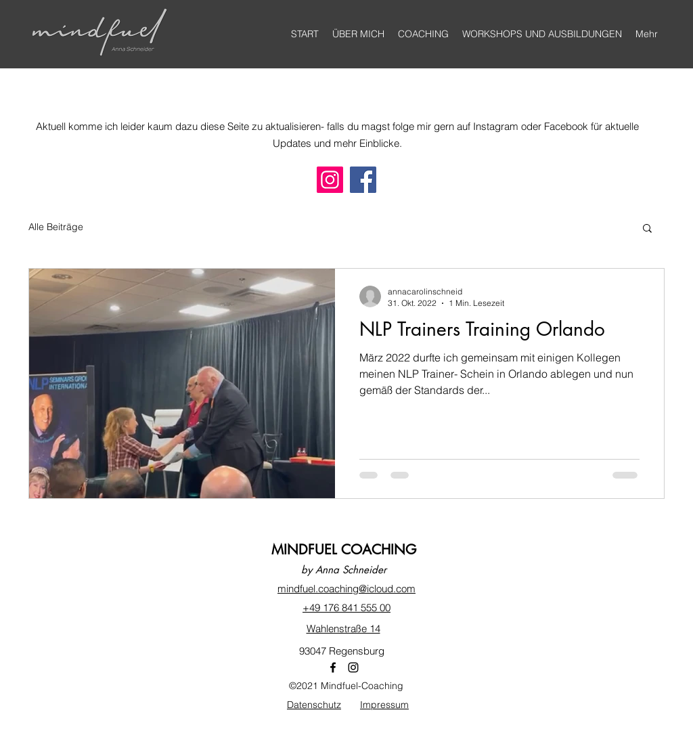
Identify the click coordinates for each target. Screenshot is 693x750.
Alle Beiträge (55, 227)
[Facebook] (363, 180)
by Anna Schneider (343, 569)
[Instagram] (330, 180)
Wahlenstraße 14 (343, 628)
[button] (647, 229)
